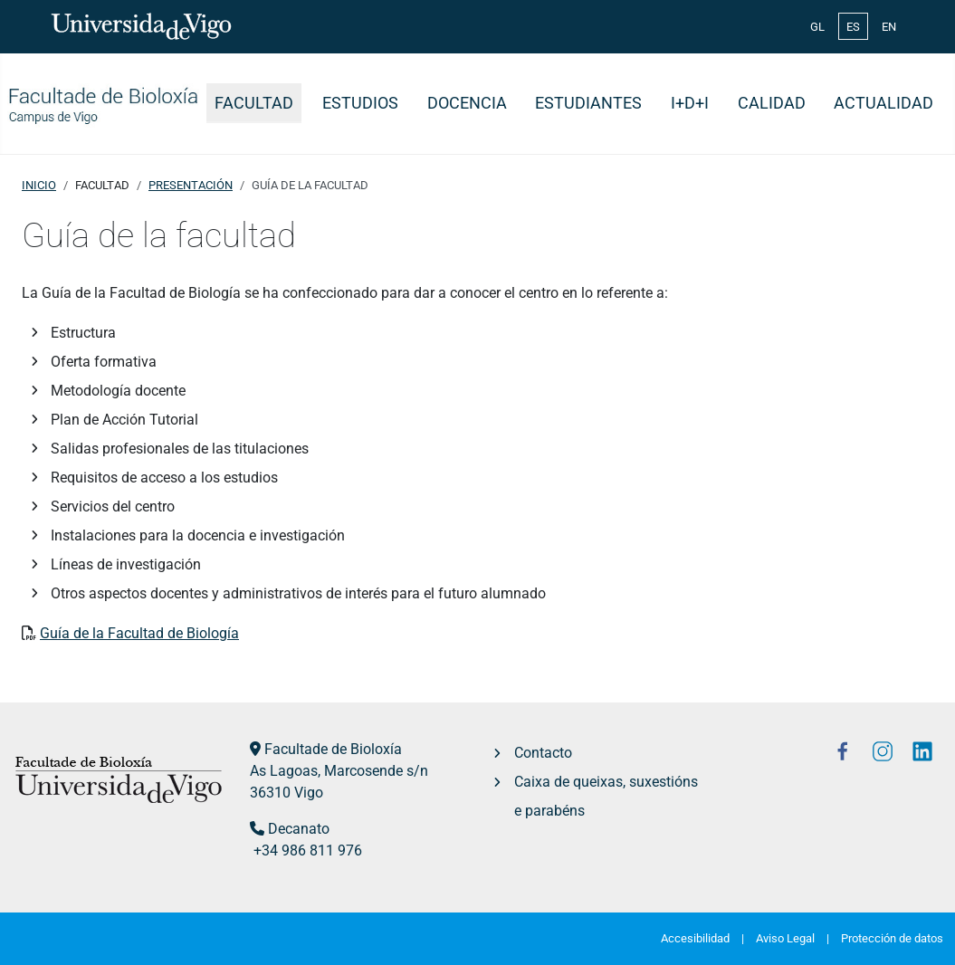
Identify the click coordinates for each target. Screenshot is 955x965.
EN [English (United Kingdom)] (889, 26)
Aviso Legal (785, 938)
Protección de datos (892, 938)
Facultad (254, 103)
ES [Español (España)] (853, 26)
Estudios (360, 103)
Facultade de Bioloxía (333, 749)
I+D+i (690, 103)
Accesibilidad (695, 938)
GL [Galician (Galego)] (817, 26)
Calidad (772, 103)
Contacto (543, 752)
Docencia (467, 103)
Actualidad (883, 103)
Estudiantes (588, 103)
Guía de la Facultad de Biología (139, 633)
